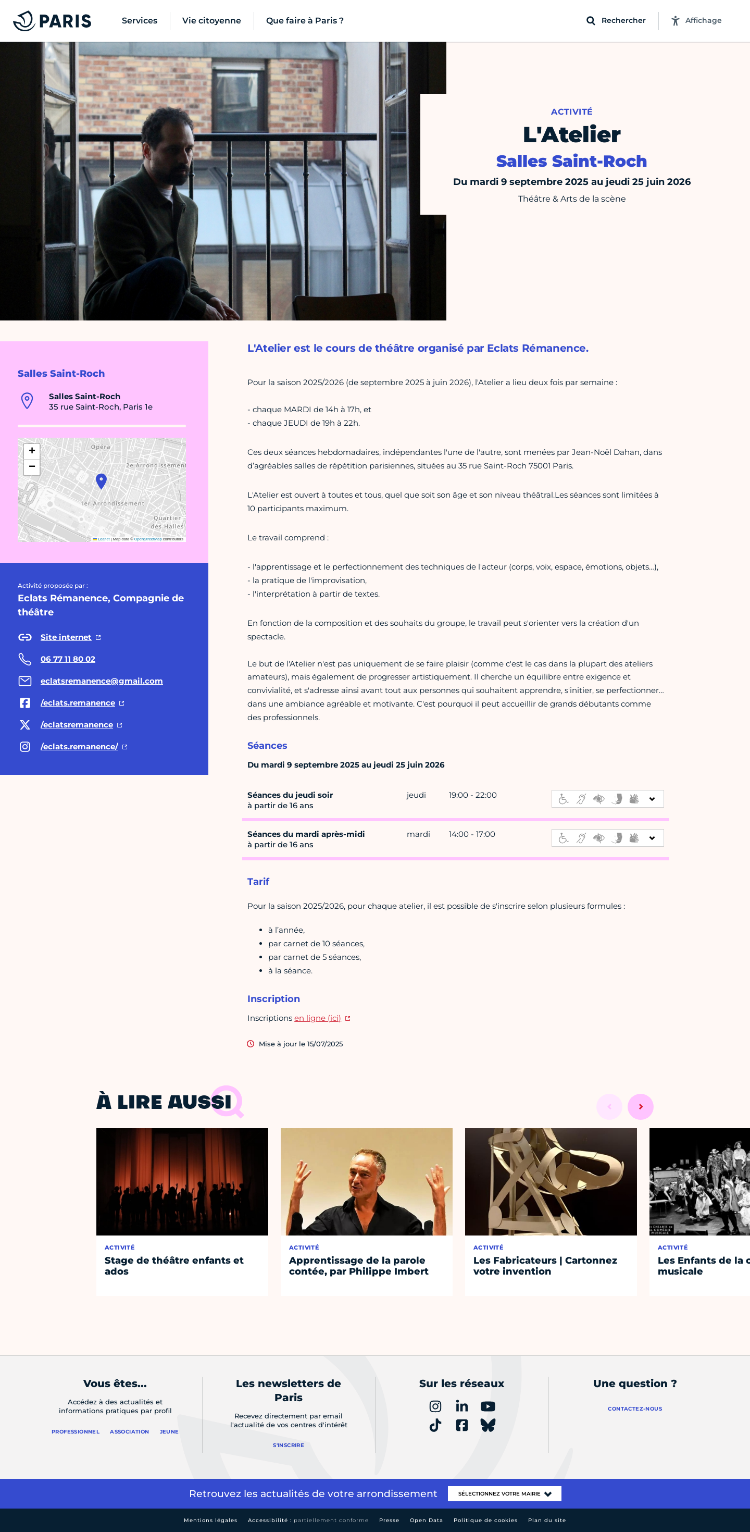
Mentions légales (211, 1520)
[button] (101, 481)
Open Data (426, 1520)
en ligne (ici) (317, 1018)
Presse (389, 1520)
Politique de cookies (486, 1520)
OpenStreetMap (148, 539)
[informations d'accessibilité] (608, 799)
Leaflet (101, 539)
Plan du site (547, 1520)
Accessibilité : (308, 1520)
